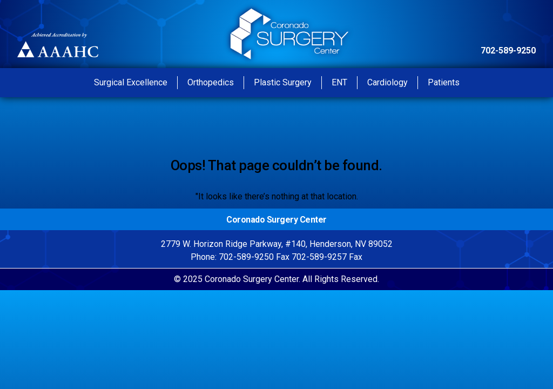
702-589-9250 (508, 50)
